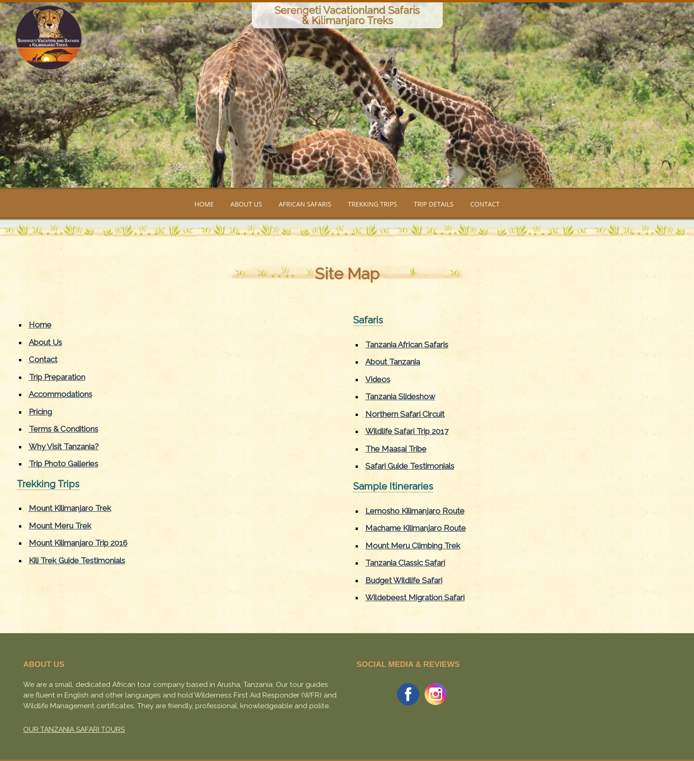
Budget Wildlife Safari (403, 580)
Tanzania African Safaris (406, 344)
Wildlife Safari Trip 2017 (406, 431)
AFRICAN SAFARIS (305, 204)
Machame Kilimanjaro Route (415, 528)
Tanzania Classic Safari (405, 562)
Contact (43, 359)
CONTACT (484, 204)
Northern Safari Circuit (405, 414)
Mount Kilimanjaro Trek (70, 508)
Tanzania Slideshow (400, 396)
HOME (204, 204)
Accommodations (60, 394)
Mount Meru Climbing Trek (412, 545)
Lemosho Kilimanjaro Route (415, 511)
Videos (377, 379)
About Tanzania (392, 361)
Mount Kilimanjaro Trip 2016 (78, 542)
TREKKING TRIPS (372, 204)
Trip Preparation (57, 377)
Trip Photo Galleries (63, 463)
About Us (45, 342)
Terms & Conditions (63, 429)
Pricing (40, 411)
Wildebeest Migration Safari (415, 597)
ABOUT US (246, 204)
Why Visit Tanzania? (64, 446)
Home (40, 324)
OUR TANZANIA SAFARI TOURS (74, 729)
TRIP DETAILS (433, 204)
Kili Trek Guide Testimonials (77, 560)
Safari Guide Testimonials (409, 466)
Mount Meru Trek (60, 525)
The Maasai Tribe (396, 448)
